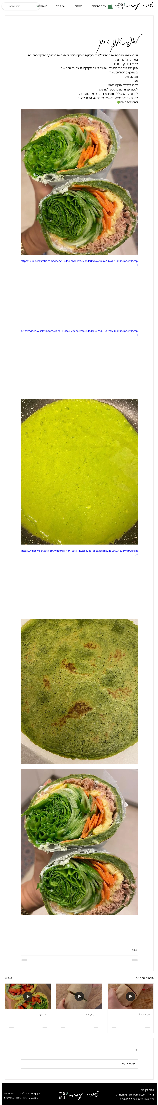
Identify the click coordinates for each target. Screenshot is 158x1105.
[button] (110, 6)
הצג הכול (9, 977)
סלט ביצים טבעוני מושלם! (92, 1014)
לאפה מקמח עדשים (42, 1014)
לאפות (134, 949)
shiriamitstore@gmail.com (131, 1094)
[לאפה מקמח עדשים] (28, 996)
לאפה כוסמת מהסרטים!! (144, 1014)
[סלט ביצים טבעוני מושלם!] (79, 996)
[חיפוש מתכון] (21, 6)
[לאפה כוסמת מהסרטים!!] (130, 996)
